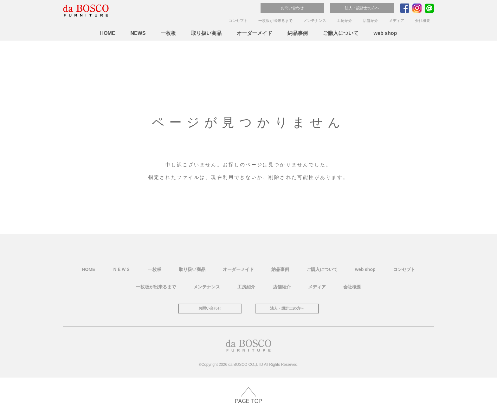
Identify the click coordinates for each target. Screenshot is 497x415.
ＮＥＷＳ (121, 269)
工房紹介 (344, 20)
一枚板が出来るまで (275, 20)
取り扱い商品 (206, 33)
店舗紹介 (370, 20)
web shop (385, 33)
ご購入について (340, 33)
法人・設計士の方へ (362, 8)
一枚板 (168, 33)
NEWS (137, 33)
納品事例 (297, 33)
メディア (396, 20)
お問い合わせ (292, 8)
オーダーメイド (254, 33)
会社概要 (422, 20)
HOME (107, 33)
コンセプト (238, 20)
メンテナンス (314, 20)
